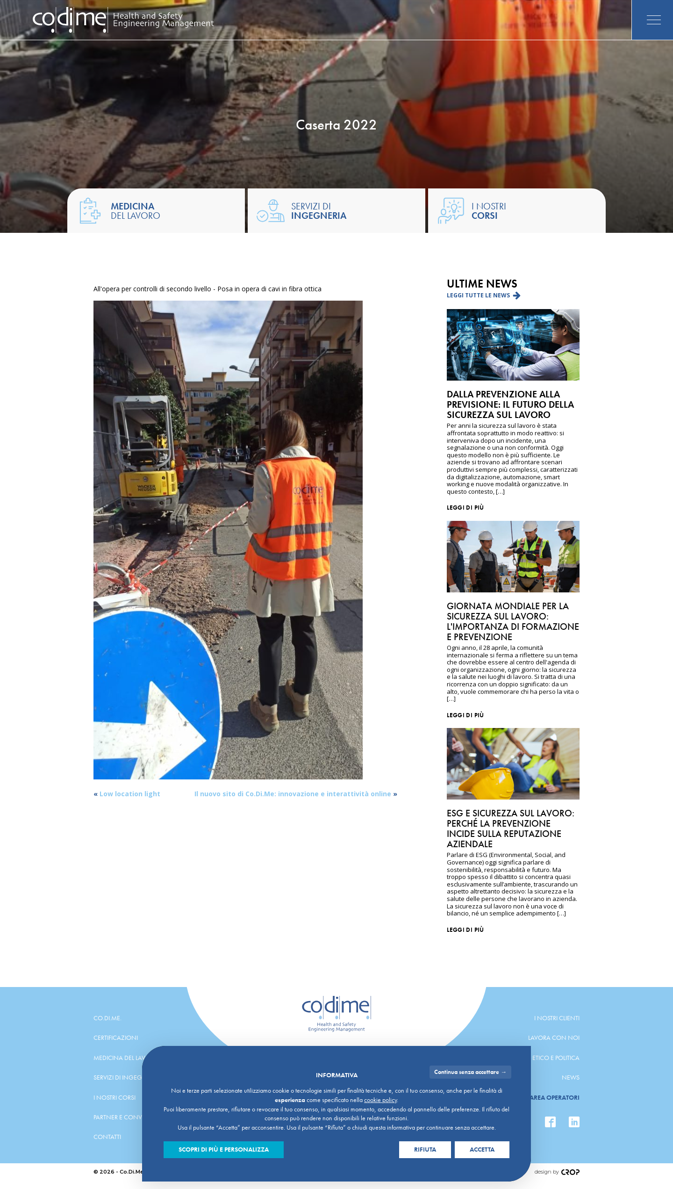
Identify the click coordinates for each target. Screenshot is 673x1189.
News (571, 1077)
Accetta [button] (482, 1149)
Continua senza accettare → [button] (470, 1072)
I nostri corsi (114, 1097)
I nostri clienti (557, 1018)
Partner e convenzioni (130, 1117)
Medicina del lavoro (126, 1057)
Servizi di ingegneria (126, 1077)
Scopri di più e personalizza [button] (224, 1149)
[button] (484, 295)
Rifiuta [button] (425, 1149)
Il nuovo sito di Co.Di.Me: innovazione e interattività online (292, 793)
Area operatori (555, 1097)
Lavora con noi (554, 1037)
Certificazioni (115, 1037)
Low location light (130, 793)
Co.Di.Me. (107, 1018)
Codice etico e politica (544, 1057)
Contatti (107, 1136)
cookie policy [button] (380, 1099)
